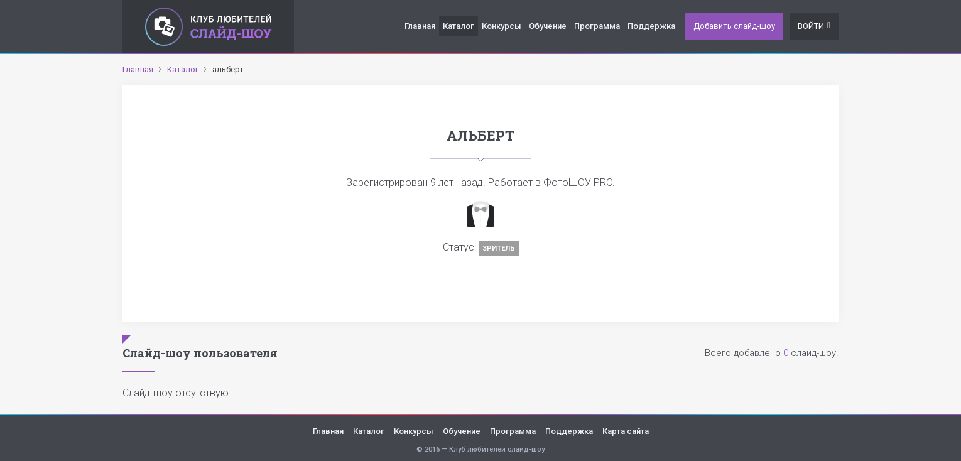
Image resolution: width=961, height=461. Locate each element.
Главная (419, 26)
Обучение (548, 26)
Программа (597, 26)
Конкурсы (501, 26)
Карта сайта (625, 431)
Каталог (458, 26)
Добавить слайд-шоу (734, 26)
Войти (814, 26)
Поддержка (651, 26)
